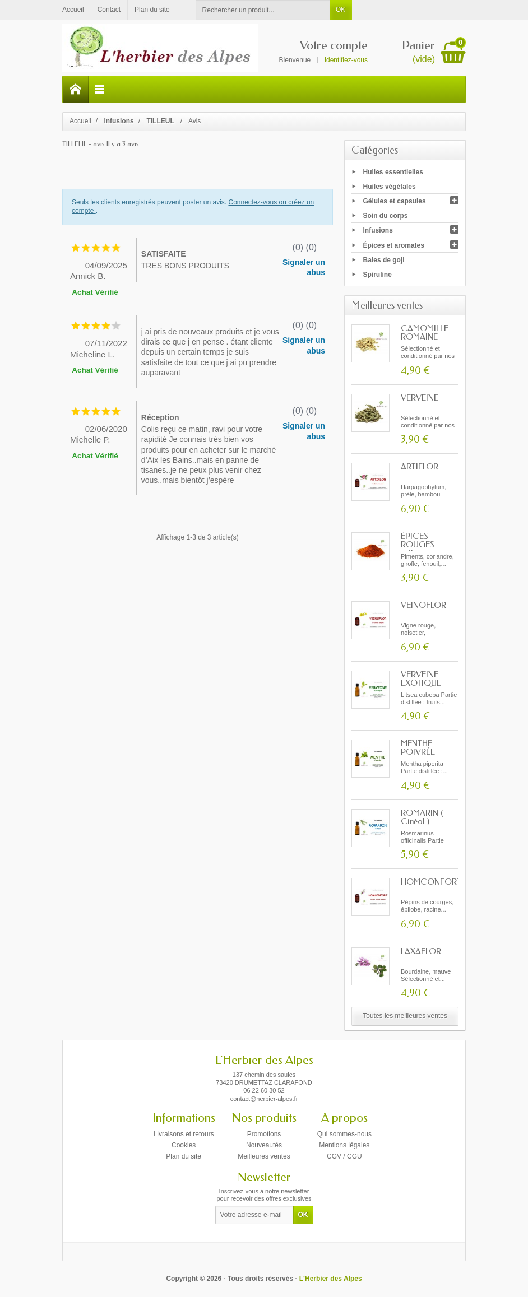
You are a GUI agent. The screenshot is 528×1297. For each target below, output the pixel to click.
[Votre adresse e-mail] (254, 1215)
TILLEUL (160, 121)
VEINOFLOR (423, 605)
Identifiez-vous (346, 60)
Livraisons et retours (184, 1134)
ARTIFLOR (419, 467)
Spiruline (377, 274)
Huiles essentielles (393, 171)
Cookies (184, 1145)
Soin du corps (385, 216)
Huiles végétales (389, 186)
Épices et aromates (393, 245)
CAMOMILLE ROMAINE (424, 332)
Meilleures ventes (264, 1156)
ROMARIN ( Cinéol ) (422, 817)
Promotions (264, 1134)
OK (340, 9)
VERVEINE (419, 398)
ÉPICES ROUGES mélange (417, 544)
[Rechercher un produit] (263, 10)
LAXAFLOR (421, 951)
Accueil (80, 121)
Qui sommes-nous (344, 1134)
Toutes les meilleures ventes (405, 1016)
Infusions (378, 230)
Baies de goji (384, 259)
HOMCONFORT (431, 882)
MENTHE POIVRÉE (418, 747)
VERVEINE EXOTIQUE (421, 679)
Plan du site (183, 1156)
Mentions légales (344, 1145)
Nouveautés (264, 1145)
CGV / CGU (344, 1156)
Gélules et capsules (394, 201)
